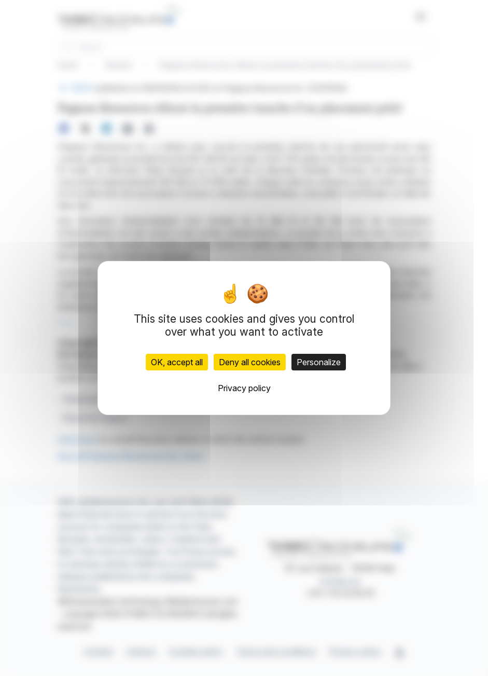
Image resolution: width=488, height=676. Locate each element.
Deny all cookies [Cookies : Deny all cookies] (250, 362)
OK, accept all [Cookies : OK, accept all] (177, 362)
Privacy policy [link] (244, 388)
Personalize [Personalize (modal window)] (319, 362)
